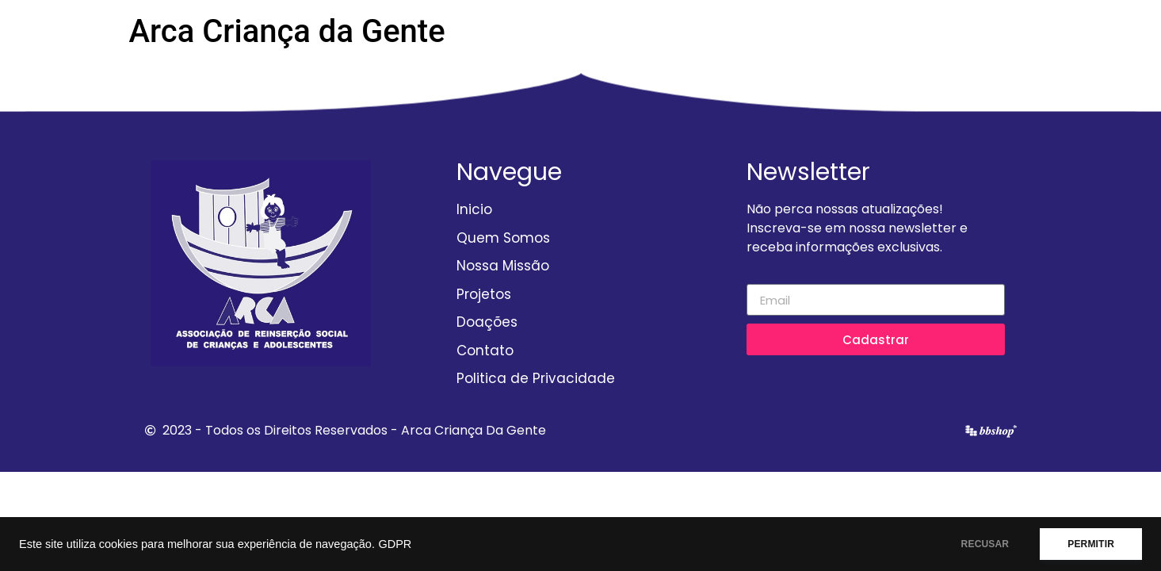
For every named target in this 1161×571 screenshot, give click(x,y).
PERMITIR (1090, 544)
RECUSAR (985, 544)
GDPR (394, 544)
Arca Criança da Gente (287, 31)
